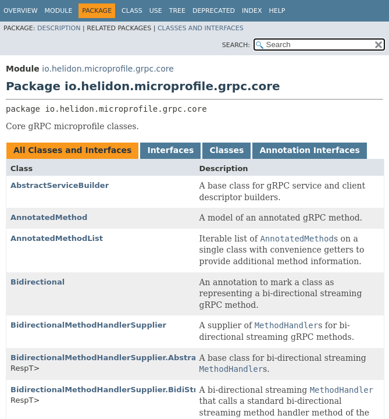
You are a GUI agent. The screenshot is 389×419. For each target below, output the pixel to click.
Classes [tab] (226, 150)
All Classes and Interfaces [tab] (72, 150)
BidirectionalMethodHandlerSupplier (88, 325)
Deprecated (213, 11)
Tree (177, 11)
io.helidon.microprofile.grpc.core (108, 68)
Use (155, 11)
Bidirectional (37, 282)
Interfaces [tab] (170, 150)
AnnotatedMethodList (56, 238)
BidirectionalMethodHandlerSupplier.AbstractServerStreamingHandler (160, 357)
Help (277, 11)
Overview (20, 11)
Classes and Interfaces (201, 28)
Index (252, 11)
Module (59, 11)
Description (58, 28)
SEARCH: (236, 45)
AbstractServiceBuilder (59, 185)
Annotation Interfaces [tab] (309, 150)
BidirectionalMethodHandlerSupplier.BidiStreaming (119, 389)
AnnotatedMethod (48, 217)
